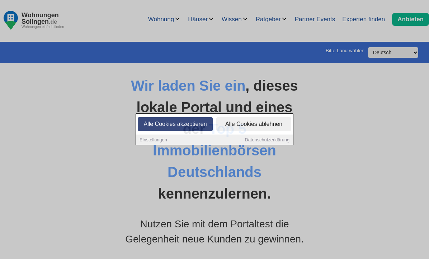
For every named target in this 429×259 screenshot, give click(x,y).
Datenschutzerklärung (267, 140)
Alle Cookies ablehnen (253, 124)
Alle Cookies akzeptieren (175, 124)
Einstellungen (153, 140)
